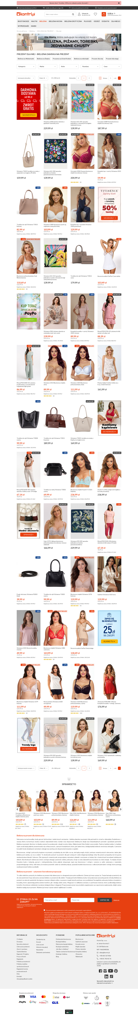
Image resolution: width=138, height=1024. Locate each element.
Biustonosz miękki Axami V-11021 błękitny (81, 490)
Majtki (34, 21)
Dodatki (105, 21)
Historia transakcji (42, 947)
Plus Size (88, 21)
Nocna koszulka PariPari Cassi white (109, 276)
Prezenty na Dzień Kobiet (62, 59)
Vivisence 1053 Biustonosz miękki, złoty (54, 383)
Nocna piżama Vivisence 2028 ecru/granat (53, 702)
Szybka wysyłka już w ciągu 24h (53, 8)
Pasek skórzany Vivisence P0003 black (27, 595)
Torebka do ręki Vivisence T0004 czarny (27, 439)
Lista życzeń (40, 944)
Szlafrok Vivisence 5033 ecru (107, 594)
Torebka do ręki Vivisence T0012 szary (81, 277)
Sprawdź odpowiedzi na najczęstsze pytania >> (105, 982)
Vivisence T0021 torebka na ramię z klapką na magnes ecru (82, 439)
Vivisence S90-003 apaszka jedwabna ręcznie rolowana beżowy (55, 756)
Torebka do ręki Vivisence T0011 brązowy (54, 439)
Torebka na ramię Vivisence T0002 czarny (55, 490)
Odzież (97, 21)
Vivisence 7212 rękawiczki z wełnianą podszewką (109, 756)
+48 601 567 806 (105, 956)
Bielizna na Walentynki (26, 59)
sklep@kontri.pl (104, 952)
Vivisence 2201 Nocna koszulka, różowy (27, 649)
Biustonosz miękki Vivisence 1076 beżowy (81, 595)
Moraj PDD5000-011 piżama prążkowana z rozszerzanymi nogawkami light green (26, 384)
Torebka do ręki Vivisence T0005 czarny (54, 595)
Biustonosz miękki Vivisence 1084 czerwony (54, 649)
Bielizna (43, 21)
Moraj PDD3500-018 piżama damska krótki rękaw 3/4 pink (107, 542)
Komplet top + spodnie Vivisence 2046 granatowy (81, 225)
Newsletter (39, 950)
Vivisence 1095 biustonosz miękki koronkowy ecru (81, 756)
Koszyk (38, 942)
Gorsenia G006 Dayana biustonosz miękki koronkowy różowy (82, 172)
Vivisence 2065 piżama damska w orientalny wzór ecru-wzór (54, 332)
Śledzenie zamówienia (43, 952)
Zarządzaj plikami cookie (24, 979)
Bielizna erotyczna (73, 21)
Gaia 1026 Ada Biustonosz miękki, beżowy (78, 814)
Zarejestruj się (86, 15)
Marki (33, 26)
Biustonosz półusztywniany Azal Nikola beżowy (27, 277)
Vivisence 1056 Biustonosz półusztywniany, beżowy (96, 814)
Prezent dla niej (97, 59)
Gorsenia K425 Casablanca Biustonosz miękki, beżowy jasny (23, 815)
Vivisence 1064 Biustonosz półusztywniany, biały (79, 383)
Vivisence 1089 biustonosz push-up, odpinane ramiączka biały (55, 225)
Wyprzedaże (23, 26)
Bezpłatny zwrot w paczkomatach (106, 8)
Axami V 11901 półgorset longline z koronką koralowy (109, 490)
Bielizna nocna (55, 21)
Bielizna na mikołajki (81, 59)
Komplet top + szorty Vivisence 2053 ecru (109, 172)
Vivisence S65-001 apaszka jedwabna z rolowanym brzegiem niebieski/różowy (81, 123)
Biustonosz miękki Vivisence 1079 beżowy (27, 702)
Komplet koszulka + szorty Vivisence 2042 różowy (82, 332)
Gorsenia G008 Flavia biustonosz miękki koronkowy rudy (108, 122)
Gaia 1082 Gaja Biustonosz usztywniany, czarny (113, 815)
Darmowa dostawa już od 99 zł (26, 8)
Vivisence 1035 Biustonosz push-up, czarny (42, 814)
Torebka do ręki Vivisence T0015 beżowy (27, 225)
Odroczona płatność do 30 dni (79, 8)
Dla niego (115, 21)
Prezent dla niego (112, 59)
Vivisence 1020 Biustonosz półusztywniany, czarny (79, 702)
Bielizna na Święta (43, 59)
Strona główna (22, 31)
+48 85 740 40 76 (105, 959)
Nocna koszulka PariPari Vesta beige (82, 648)
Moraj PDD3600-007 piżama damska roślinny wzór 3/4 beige (27, 490)
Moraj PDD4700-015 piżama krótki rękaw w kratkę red (109, 332)
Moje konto (41, 935)
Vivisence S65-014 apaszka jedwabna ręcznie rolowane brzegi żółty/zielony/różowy (54, 277)
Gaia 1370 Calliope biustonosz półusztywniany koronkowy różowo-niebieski (55, 542)
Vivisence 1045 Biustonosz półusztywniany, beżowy (60, 814)
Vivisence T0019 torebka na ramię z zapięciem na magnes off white (28, 172)
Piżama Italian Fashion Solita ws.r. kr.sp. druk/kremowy (108, 383)
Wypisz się (116, 900)
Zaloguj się (85, 13)
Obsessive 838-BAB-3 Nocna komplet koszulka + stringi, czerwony (109, 702)
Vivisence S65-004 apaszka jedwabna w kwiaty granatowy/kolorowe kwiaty (52, 172)
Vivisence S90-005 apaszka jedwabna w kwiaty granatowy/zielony (79, 542)
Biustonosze (23, 21)
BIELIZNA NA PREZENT (45, 31)
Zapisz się (104, 900)
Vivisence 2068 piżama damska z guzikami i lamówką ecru (54, 122)
